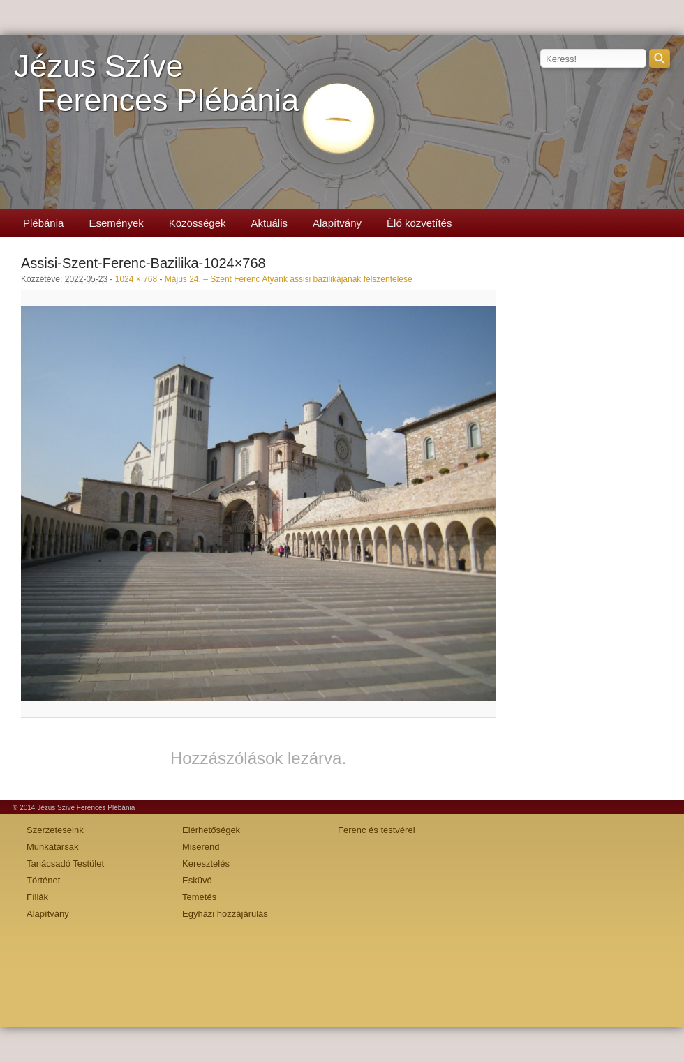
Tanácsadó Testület (65, 863)
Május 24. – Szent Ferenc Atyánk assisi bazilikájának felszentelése (288, 279)
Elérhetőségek (211, 830)
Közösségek (197, 223)
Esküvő (197, 880)
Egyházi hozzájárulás (225, 913)
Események (116, 223)
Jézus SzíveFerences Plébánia (156, 83)
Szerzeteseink (55, 830)
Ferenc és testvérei (376, 830)
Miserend (200, 847)
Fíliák (37, 897)
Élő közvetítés (419, 223)
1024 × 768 (136, 279)
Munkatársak (52, 847)
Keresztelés (206, 863)
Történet (43, 880)
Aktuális (269, 223)
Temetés (199, 897)
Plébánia (43, 223)
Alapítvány (337, 223)
